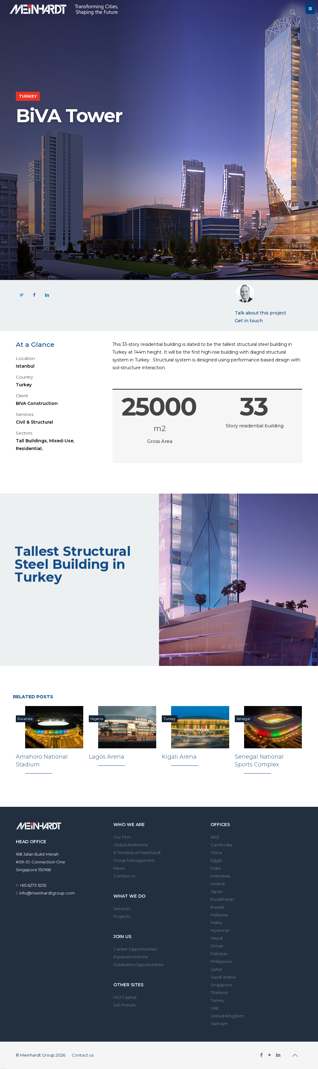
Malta (216, 922)
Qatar (216, 969)
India (215, 868)
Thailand (219, 992)
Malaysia (219, 914)
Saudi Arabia (223, 976)
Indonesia (220, 875)
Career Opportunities (135, 948)
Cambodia (221, 844)
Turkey (217, 1000)
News (119, 868)
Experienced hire (130, 956)
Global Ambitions (130, 844)
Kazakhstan (222, 899)
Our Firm (122, 836)
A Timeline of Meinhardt (137, 852)
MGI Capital (124, 997)
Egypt (216, 860)
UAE (215, 1008)
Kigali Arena (179, 756)
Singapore (221, 984)
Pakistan (219, 953)
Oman (217, 945)
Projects (121, 916)
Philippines (221, 961)
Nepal (217, 938)
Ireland (218, 883)
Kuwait (217, 906)
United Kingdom (227, 1015)
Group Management (134, 860)
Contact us (124, 875)
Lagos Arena (106, 756)
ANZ (215, 836)
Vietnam (219, 1023)
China (216, 852)
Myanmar (220, 930)
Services (122, 908)
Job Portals (124, 1004)
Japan (217, 891)
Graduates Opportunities (138, 964)
